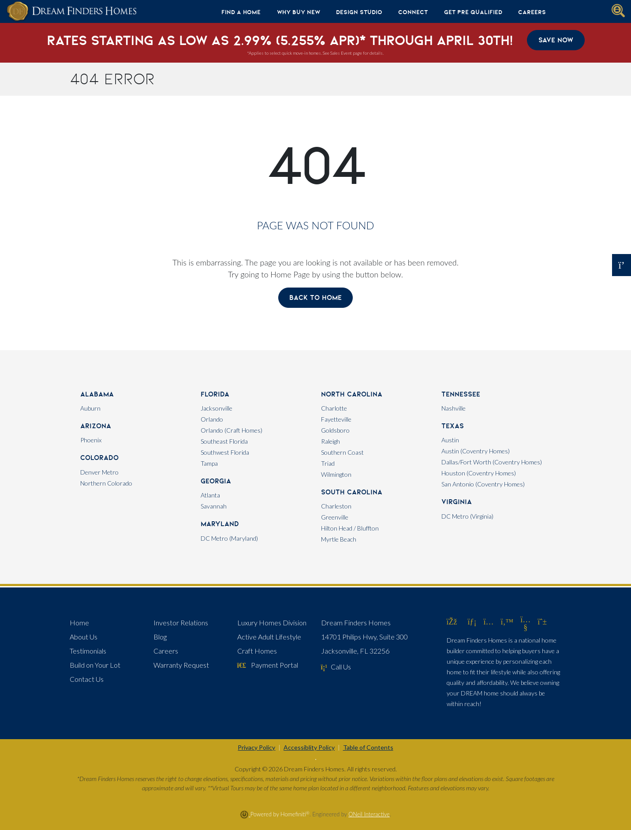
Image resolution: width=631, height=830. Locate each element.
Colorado (99, 457)
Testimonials (88, 651)
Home (79, 622)
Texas (452, 426)
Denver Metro (99, 472)
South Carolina (351, 492)
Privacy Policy (256, 747)
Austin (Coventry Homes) (475, 451)
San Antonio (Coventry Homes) (483, 484)
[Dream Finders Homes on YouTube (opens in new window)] (525, 627)
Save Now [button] (555, 40)
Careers (532, 11)
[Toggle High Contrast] (315, 759)
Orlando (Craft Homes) (231, 430)
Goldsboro (335, 430)
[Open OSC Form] (621, 265)
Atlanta (210, 495)
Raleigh (330, 441)
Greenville (334, 517)
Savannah (214, 506)
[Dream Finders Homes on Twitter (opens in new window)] (507, 621)
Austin (450, 440)
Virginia (456, 501)
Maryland (220, 524)
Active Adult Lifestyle (269, 636)
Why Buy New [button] (298, 11)
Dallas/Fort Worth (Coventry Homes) (491, 462)
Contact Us (87, 679)
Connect (413, 11)
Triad (328, 463)
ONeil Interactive (369, 814)
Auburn (90, 408)
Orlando (212, 419)
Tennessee (460, 394)
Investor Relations (180, 622)
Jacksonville (216, 408)
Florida (215, 394)
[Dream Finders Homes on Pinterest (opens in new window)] (542, 621)
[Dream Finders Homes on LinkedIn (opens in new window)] (472, 621)
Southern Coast (342, 452)
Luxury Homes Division (271, 622)
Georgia (216, 481)
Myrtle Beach (338, 539)
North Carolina (351, 394)
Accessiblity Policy (309, 747)
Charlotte (334, 408)
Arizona (95, 426)
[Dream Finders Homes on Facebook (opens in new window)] (452, 621)
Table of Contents (368, 747)
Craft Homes (257, 651)
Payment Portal (267, 665)
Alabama (97, 394)
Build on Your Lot (95, 665)
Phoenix (90, 440)
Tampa (209, 463)
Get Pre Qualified (473, 11)
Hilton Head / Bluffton (350, 528)
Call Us (336, 666)
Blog (160, 636)
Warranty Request (181, 665)
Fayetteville (336, 419)
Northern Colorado (106, 483)
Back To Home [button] (315, 297)
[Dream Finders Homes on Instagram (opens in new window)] (489, 621)
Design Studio (359, 11)
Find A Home (241, 11)
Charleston (336, 506)
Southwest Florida (225, 452)
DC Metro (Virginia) (467, 516)
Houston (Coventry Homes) (478, 473)
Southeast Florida (224, 441)
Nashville (453, 408)
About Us (83, 636)
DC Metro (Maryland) (229, 538)
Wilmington (336, 474)
